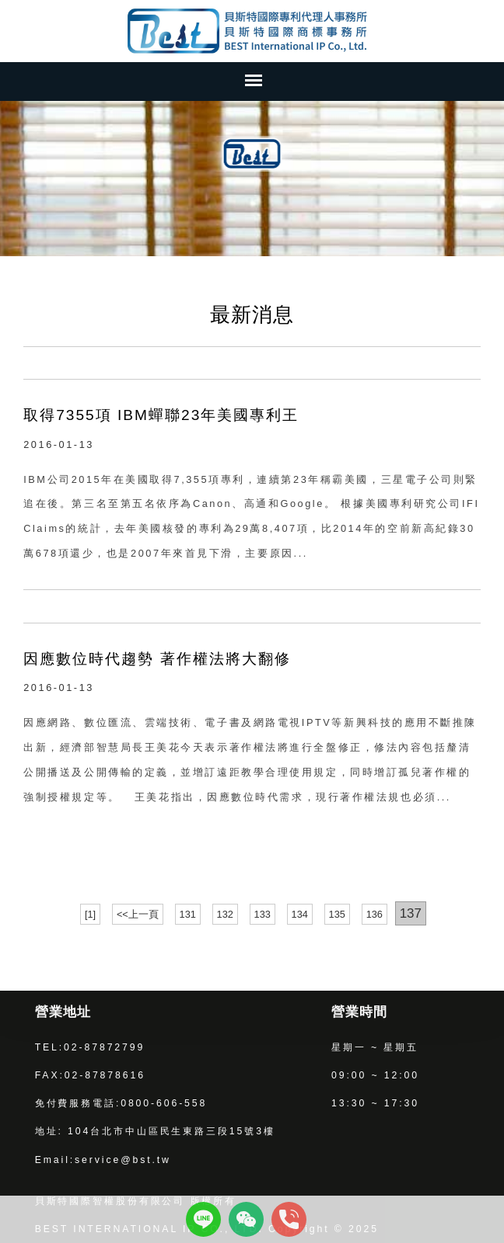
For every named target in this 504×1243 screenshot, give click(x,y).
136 (374, 914)
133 (262, 914)
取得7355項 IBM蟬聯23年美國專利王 (161, 415)
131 (188, 914)
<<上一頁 (138, 914)
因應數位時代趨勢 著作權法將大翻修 (156, 659)
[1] (90, 914)
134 (300, 914)
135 (337, 914)
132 (225, 914)
